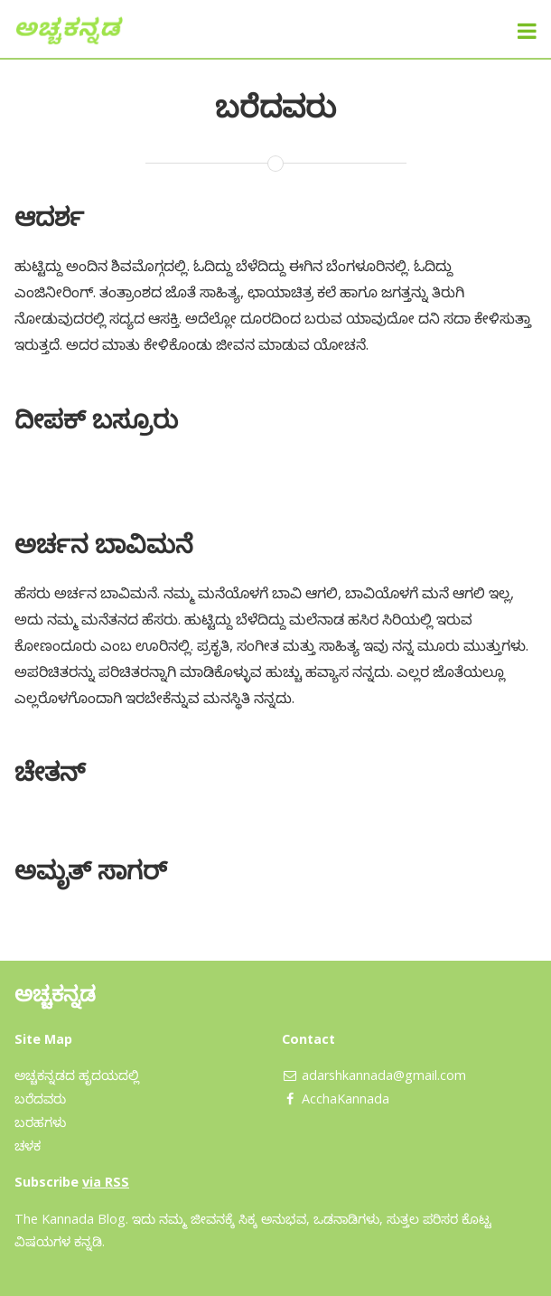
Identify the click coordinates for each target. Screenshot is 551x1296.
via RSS (105, 1181)
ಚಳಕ (27, 1145)
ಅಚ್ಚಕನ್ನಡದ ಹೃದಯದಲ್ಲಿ (76, 1075)
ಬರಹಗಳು (40, 1122)
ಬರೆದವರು (40, 1098)
